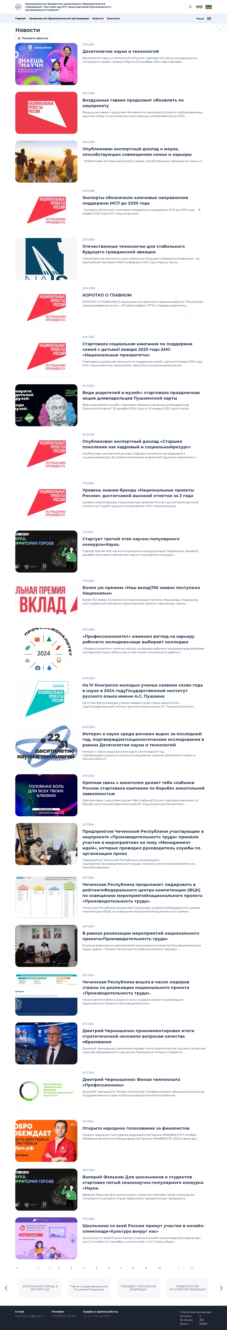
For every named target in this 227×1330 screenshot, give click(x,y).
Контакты (113, 18)
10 (159, 1268)
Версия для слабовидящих (198, 6)
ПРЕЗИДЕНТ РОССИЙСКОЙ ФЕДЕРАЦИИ (138, 1288)
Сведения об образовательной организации (59, 18)
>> (191, 1268)
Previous (6, 1288)
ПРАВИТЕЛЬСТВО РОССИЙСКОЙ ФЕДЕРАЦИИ (188, 1288)
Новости (98, 18)
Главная (20, 18)
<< (17, 1268)
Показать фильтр (35, 38)
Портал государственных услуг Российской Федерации (89, 1288)
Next (220, 1288)
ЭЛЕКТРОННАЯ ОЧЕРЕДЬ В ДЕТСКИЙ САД (40, 1288)
